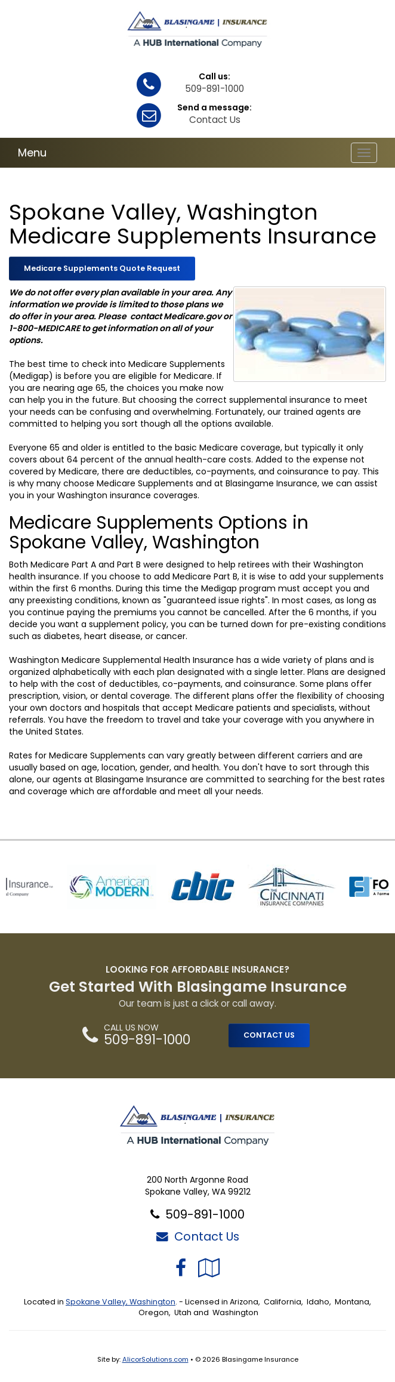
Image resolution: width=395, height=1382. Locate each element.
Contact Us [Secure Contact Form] (197, 1236)
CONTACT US (269, 1035)
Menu (32, 152)
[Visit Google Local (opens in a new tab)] (209, 1267)
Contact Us (214, 119)
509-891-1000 (214, 88)
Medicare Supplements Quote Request (102, 268)
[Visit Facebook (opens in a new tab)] (180, 1267)
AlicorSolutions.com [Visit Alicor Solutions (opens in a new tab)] (155, 1359)
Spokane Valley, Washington (120, 1302)
